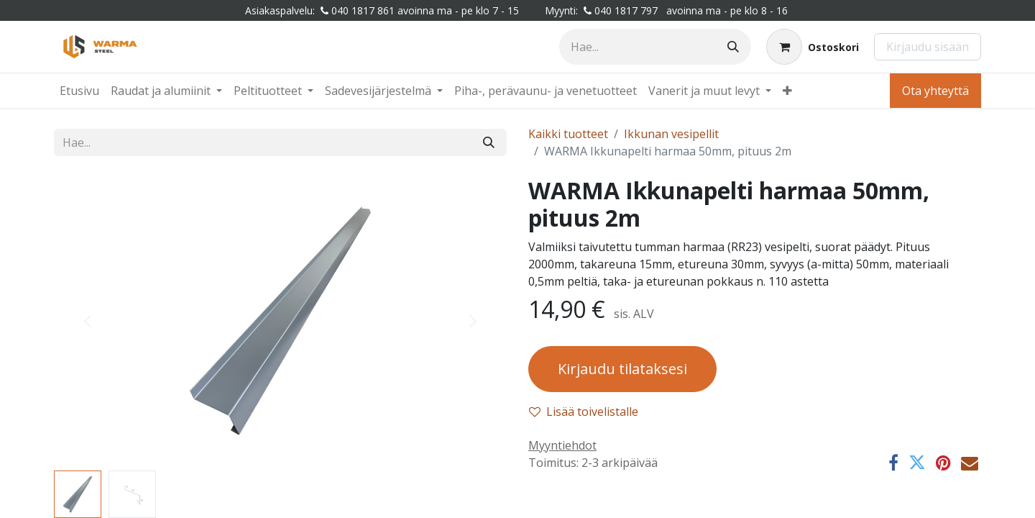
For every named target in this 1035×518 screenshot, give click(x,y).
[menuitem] (79, 90)
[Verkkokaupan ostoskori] (812, 47)
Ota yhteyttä (935, 91)
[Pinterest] (943, 462)
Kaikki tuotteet (568, 134)
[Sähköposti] (969, 462)
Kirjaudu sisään (927, 47)
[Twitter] (917, 462)
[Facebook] (893, 462)
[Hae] (733, 47)
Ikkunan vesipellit (671, 134)
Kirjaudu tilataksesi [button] (622, 368)
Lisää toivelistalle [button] (583, 411)
